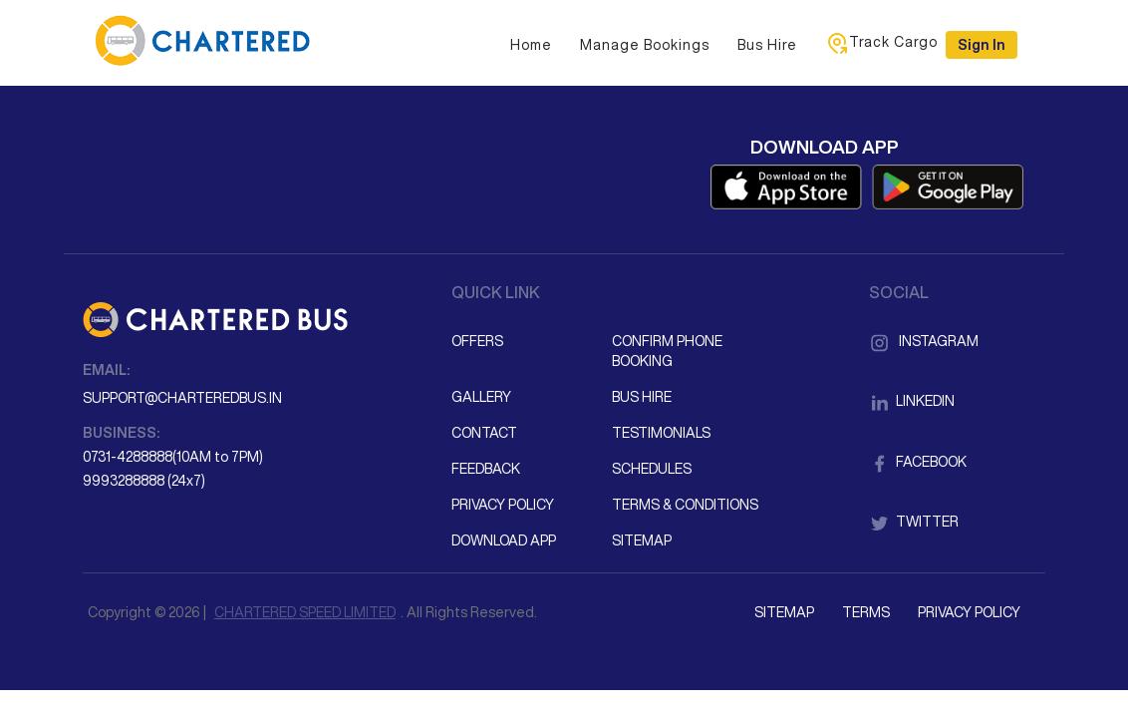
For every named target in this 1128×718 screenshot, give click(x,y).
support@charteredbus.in (182, 398)
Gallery (481, 397)
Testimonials (661, 433)
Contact (484, 433)
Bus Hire (767, 45)
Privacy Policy (502, 505)
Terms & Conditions (685, 505)
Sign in (981, 45)
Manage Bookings (644, 45)
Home (531, 45)
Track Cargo (881, 43)
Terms (866, 612)
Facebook (918, 462)
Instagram (924, 341)
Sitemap (642, 540)
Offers (477, 341)
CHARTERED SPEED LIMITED (305, 612)
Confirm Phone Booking (667, 351)
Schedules (652, 469)
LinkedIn (912, 401)
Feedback (485, 469)
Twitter (914, 522)
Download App (503, 540)
